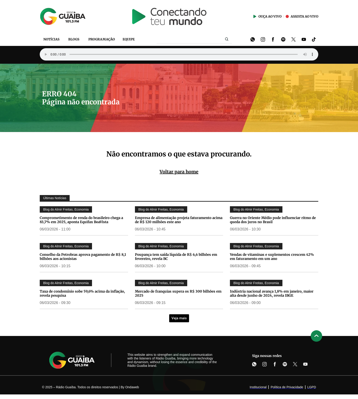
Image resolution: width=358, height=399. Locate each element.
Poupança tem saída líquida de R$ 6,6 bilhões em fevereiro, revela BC (176, 256)
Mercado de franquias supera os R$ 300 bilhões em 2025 (178, 293)
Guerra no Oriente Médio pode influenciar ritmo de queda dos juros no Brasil (273, 220)
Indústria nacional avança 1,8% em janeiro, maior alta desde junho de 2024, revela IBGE (271, 293)
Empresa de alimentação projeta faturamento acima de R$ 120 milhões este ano (178, 220)
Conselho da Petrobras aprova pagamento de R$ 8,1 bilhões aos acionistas (83, 256)
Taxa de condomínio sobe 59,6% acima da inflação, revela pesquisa (82, 293)
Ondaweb (132, 387)
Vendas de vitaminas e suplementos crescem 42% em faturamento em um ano (272, 256)
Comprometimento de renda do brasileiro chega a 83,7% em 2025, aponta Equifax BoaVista (81, 220)
